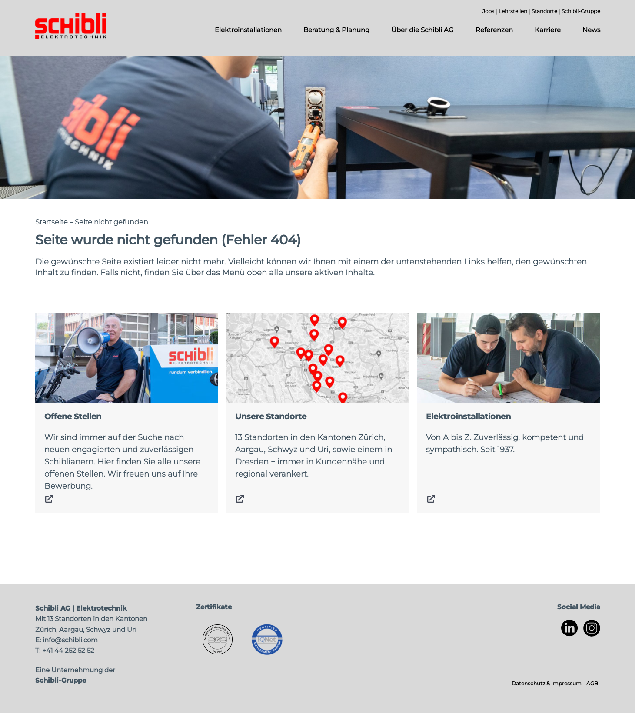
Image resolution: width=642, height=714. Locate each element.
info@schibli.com (70, 640)
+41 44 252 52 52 (68, 650)
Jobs (488, 11)
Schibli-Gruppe (581, 11)
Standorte (544, 11)
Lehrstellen (513, 11)
